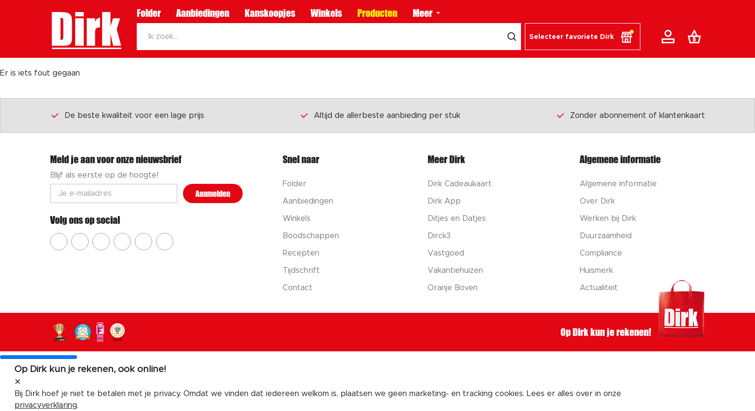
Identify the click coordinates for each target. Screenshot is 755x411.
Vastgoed (446, 253)
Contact (297, 288)
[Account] (669, 36)
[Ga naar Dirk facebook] (58, 241)
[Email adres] (113, 193)
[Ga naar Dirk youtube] (101, 241)
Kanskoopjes (270, 13)
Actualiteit (599, 288)
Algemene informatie (618, 184)
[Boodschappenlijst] (696, 36)
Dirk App (444, 201)
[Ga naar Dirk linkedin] (164, 241)
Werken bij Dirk (608, 218)
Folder (149, 13)
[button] (582, 36)
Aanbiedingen (202, 13)
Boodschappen (311, 236)
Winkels (326, 13)
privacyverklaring (45, 405)
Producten (377, 13)
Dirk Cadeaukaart (460, 184)
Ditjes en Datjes (457, 218)
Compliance (601, 253)
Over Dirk (597, 201)
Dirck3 (439, 236)
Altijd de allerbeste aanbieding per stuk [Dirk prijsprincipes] (379, 115)
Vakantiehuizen (455, 270)
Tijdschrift (301, 270)
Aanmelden (212, 193)
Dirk (85, 29)
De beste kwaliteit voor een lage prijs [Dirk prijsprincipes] (127, 115)
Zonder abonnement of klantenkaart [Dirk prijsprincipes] (630, 115)
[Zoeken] (320, 36)
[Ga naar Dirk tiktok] (143, 241)
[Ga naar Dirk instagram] (80, 241)
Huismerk (596, 270)
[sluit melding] (17, 382)
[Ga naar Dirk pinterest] (122, 241)
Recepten (301, 253)
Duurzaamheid (606, 236)
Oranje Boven (453, 288)
